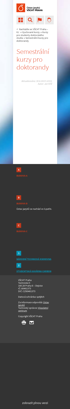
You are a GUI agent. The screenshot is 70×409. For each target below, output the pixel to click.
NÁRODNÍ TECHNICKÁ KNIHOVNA (33, 259)
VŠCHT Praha (39, 29)
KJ (17, 32)
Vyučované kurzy (31, 32)
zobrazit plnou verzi (35, 403)
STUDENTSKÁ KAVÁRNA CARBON (33, 271)
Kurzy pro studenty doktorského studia (32, 35)
